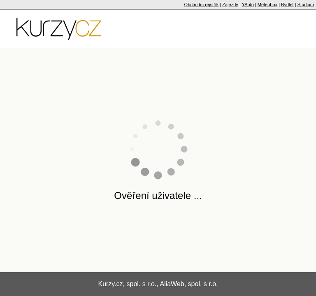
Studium (305, 4)
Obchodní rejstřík (201, 4)
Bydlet (287, 4)
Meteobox (267, 4)
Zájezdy (230, 4)
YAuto (248, 4)
